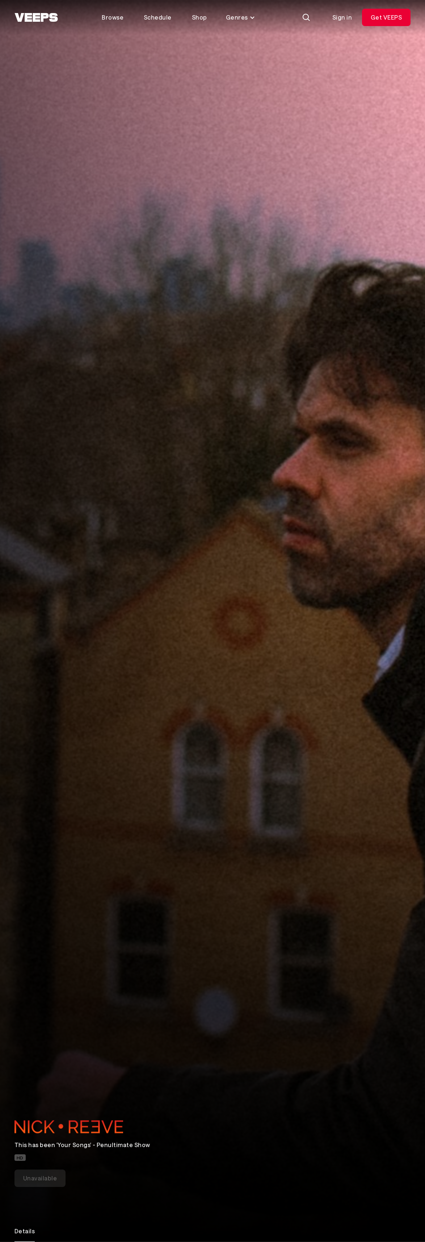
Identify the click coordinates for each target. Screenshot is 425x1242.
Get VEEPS (386, 17)
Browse (112, 17)
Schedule (158, 17)
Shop (199, 17)
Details (24, 1231)
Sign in (342, 17)
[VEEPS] (36, 17)
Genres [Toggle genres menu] (240, 17)
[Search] (306, 17)
